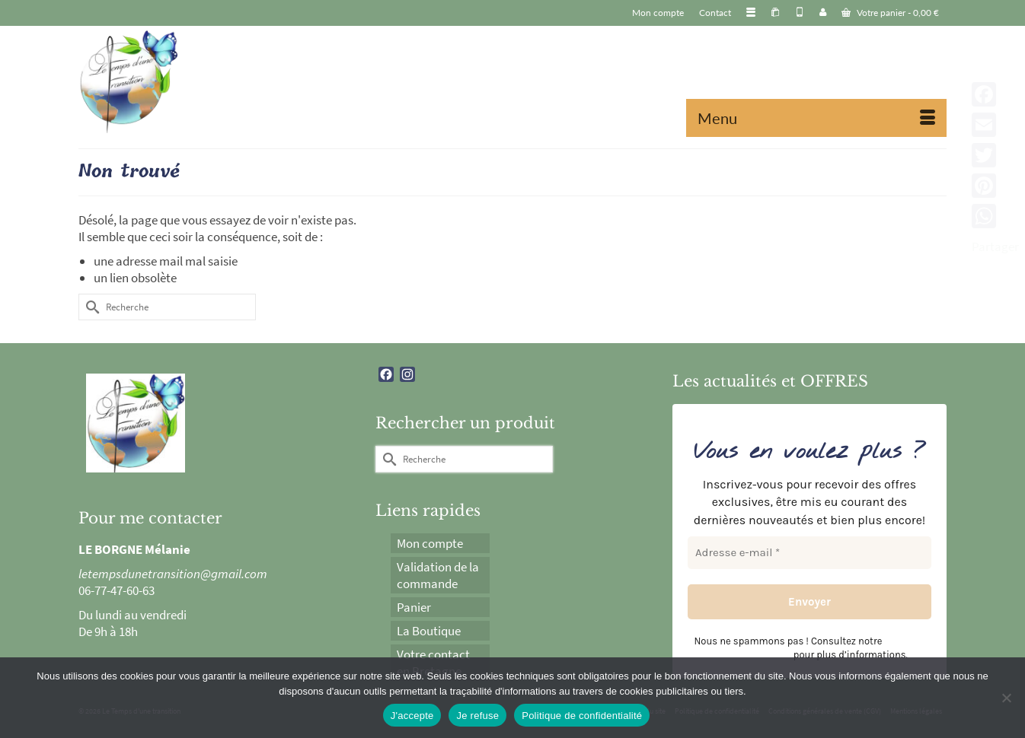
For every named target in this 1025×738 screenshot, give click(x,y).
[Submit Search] (89, 307)
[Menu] (816, 118)
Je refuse (477, 715)
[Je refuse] (1006, 697)
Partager (995, 246)
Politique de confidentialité (582, 715)
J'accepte (412, 715)
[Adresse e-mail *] (809, 552)
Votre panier (890, 12)
